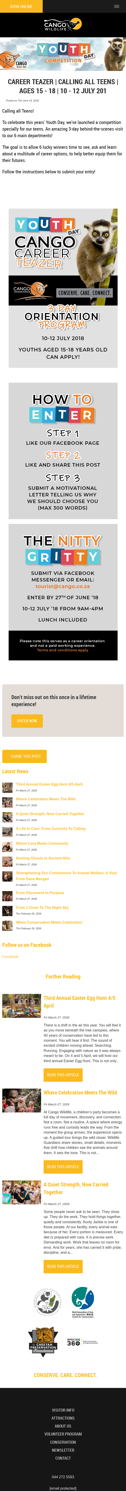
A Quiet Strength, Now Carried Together (76, 1188)
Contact (63, 1458)
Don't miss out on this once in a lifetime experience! (53, 700)
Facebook (10, 957)
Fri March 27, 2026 (56, 1017)
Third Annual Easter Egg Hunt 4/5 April (79, 1001)
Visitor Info (63, 1410)
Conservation (63, 1442)
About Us (63, 1426)
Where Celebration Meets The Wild (80, 1092)
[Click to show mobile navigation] (118, 6)
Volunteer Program (63, 1434)
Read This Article (63, 1074)
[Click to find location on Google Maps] (93, 6)
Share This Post (26, 756)
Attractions (63, 1418)
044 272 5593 (63, 1477)
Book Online (21, 6)
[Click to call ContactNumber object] (105, 6)
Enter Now (27, 720)
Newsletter (63, 1450)
